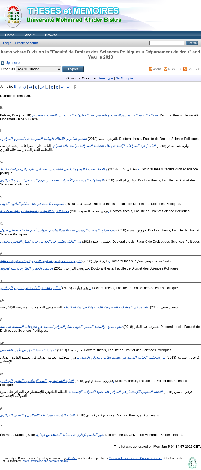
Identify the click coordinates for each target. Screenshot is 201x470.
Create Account (26, 43)
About (30, 35)
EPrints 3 (71, 458)
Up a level (12, 63)
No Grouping (125, 78)
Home (10, 35)
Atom (157, 69)
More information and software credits (45, 461)
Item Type (105, 78)
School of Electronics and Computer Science (135, 458)
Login (7, 43)
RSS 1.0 (174, 69)
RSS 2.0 (194, 69)
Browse (51, 35)
